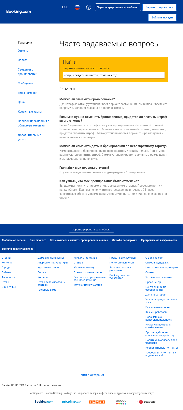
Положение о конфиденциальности (158, 318)
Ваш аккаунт (38, 240)
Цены (21, 102)
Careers (150, 272)
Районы (6, 272)
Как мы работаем (156, 312)
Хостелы (43, 277)
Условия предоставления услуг (161, 301)
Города (6, 267)
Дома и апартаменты (51, 257)
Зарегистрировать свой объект (91, 229)
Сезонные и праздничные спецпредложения (89, 279)
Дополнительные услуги (29, 137)
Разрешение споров (157, 307)
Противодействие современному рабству (159, 334)
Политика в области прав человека (161, 341)
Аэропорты (8, 277)
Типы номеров (27, 92)
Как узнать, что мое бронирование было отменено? (99, 181)
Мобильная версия (14, 240)
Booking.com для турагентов (120, 276)
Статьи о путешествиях (87, 272)
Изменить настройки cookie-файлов (158, 326)
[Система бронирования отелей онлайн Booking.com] (18, 12)
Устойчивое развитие (158, 277)
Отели (5, 282)
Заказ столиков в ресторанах (120, 269)
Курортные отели (48, 267)
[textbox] (114, 75)
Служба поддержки (124, 240)
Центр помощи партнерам (161, 267)
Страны (6, 257)
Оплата (23, 60)
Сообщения (25, 83)
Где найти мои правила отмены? (84, 167)
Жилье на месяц (83, 267)
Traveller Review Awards (87, 284)
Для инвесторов (155, 294)
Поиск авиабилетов (122, 262)
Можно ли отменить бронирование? (87, 99)
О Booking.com (154, 257)
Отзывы (78, 262)
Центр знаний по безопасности (155, 288)
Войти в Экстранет (91, 375)
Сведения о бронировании (27, 72)
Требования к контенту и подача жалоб (160, 354)
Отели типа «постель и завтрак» (51, 283)
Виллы (42, 272)
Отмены (23, 50)
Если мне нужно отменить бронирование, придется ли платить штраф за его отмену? (113, 119)
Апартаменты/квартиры (53, 262)
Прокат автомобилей (123, 257)
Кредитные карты (30, 111)
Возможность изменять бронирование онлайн (79, 240)
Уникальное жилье (85, 257)
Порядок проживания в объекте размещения (33, 123)
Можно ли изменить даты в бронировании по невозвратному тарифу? (113, 146)
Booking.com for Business (17, 248)
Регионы (7, 262)
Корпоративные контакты (161, 347)
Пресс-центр (153, 282)
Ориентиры (9, 286)
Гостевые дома (47, 289)
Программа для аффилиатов (159, 240)
